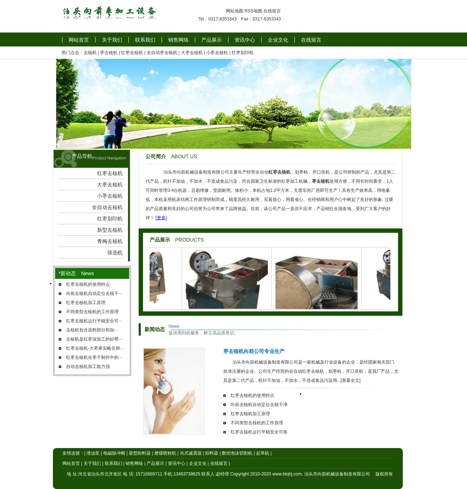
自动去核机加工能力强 (88, 366)
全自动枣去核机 (162, 52)
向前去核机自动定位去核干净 (259, 404)
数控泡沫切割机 (237, 453)
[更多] (161, 217)
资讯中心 (245, 40)
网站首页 (79, 40)
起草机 (262, 453)
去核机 (90, 52)
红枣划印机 (243, 52)
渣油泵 (93, 453)
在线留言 (272, 11)
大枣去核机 (192, 52)
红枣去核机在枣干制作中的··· (94, 357)
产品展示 (211, 40)
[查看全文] (351, 380)
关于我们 (112, 40)
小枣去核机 (217, 52)
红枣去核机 (132, 52)
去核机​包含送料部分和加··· (92, 330)
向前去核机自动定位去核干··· (94, 293)
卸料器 (211, 453)
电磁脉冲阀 (114, 453)
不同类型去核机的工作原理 (92, 311)
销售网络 (178, 40)
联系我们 (145, 40)
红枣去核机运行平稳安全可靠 (259, 432)
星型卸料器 (140, 453)
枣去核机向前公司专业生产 (254, 351)
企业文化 (278, 40)
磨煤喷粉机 (165, 453)
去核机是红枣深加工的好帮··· (94, 339)
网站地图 (234, 11)
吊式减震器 (191, 453)
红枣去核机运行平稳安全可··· (94, 320)
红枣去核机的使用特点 (88, 284)
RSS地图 (253, 11)
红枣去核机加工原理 (85, 302)
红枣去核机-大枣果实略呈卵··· (95, 348)
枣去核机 (108, 52)
